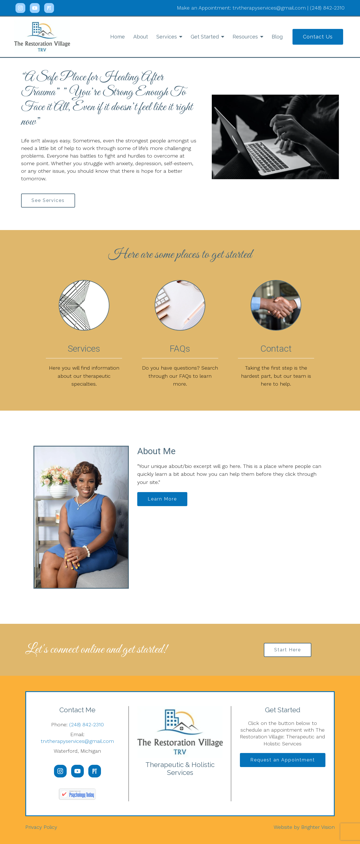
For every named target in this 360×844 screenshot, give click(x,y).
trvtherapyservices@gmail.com (77, 741)
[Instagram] (20, 8)
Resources (245, 37)
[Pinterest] (49, 8)
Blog (277, 37)
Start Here (287, 649)
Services (166, 37)
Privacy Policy (41, 827)
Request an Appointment (282, 760)
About (140, 37)
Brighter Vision (318, 827)
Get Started (205, 37)
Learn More (162, 499)
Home (117, 37)
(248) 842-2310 (86, 724)
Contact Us (318, 37)
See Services (48, 200)
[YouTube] (35, 8)
